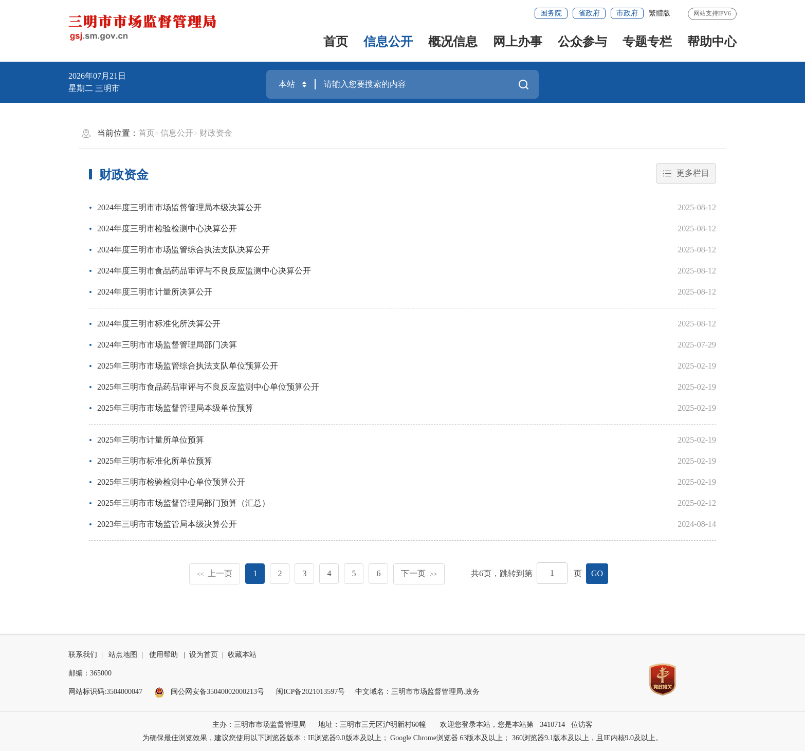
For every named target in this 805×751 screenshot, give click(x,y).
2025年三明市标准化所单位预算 (154, 460)
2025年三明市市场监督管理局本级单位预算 (175, 408)
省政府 (589, 13)
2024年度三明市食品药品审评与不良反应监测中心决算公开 (204, 270)
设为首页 (203, 654)
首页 (335, 41)
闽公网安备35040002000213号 (209, 691)
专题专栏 (647, 41)
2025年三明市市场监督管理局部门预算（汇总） (183, 503)
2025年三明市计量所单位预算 (150, 439)
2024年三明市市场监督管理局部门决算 (167, 344)
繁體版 (659, 13)
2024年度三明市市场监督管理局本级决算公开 (179, 207)
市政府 (627, 13)
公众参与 (582, 41)
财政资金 (215, 133)
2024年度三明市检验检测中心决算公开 (167, 228)
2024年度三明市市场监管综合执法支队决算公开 (183, 249)
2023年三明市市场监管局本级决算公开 (167, 524)
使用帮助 (163, 654)
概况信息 (453, 41)
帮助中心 (712, 41)
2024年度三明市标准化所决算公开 (159, 323)
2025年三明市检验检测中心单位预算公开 (171, 482)
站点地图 (122, 654)
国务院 (551, 13)
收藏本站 (242, 654)
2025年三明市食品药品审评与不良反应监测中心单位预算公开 (208, 386)
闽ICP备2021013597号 (310, 691)
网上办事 (517, 41)
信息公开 (388, 41)
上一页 (215, 573)
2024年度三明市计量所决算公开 (154, 291)
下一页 (419, 573)
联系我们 (82, 654)
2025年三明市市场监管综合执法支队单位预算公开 (187, 365)
